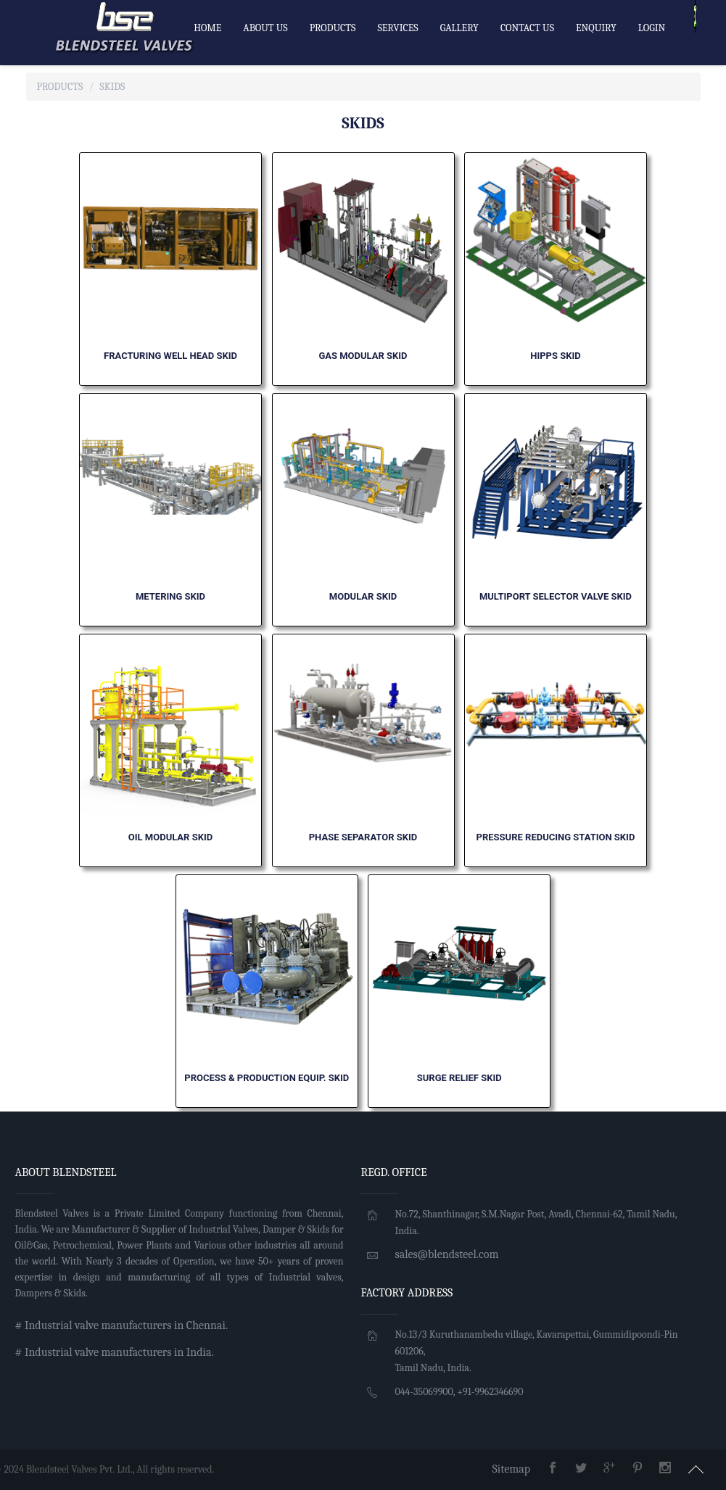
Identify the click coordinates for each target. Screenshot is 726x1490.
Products (60, 86)
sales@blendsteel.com (446, 1254)
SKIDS (112, 86)
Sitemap (511, 1468)
